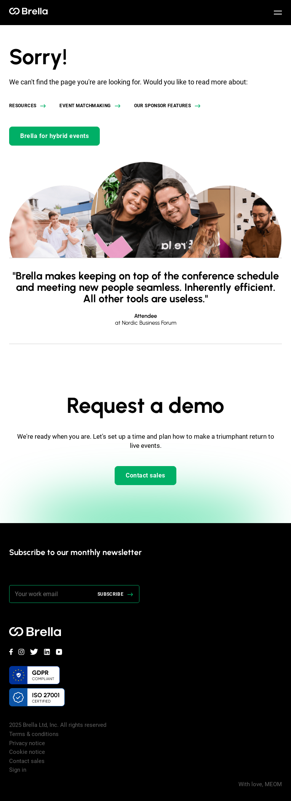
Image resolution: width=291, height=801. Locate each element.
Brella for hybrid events (54, 136)
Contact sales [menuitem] (27, 761)
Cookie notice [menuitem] (27, 752)
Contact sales (145, 475)
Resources (22, 105)
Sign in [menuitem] (17, 769)
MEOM (273, 784)
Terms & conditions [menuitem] (34, 734)
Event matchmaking (84, 105)
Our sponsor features (162, 105)
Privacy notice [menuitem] (27, 743)
